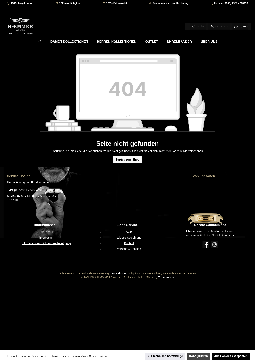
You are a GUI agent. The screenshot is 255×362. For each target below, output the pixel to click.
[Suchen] (198, 26)
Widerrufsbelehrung (129, 237)
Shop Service (127, 225)
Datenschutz (46, 231)
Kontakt (129, 243)
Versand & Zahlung (129, 248)
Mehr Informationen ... (99, 356)
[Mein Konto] (219, 26)
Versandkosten (119, 273)
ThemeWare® (166, 277)
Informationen (44, 225)
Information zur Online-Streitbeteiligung (46, 243)
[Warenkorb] (240, 26)
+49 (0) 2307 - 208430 (24, 190)
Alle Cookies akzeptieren (231, 356)
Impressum (46, 237)
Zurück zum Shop (127, 159)
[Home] (39, 42)
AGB (129, 231)
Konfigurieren (198, 356)
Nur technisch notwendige (165, 356)
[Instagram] (215, 244)
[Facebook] (206, 244)
